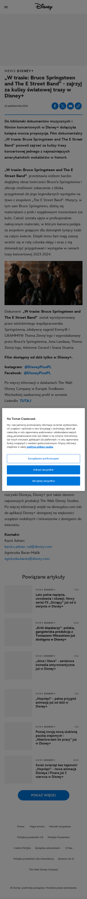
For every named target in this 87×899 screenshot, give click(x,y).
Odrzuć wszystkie (43, 469)
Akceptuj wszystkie (43, 480)
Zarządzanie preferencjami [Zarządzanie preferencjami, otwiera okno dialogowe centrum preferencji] (43, 458)
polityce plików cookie (40, 447)
